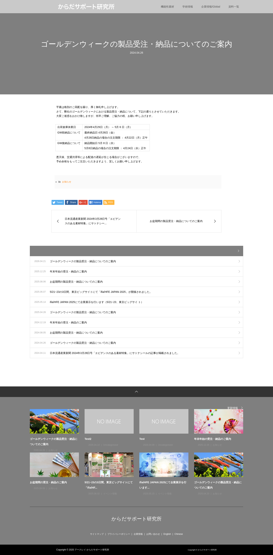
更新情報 (232, 407)
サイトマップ (97, 534)
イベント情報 (110, 493)
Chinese (178, 534)
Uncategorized (110, 445)
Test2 (88, 438)
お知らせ (66, 181)
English (167, 534)
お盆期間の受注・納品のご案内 (48, 482)
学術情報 (187, 6)
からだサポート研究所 (136, 519)
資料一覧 (233, 6)
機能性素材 (167, 6)
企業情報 (138, 534)
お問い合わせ (153, 534)
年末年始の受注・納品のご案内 (212, 438)
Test (142, 438)
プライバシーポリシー (118, 534)
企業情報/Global (210, 6)
